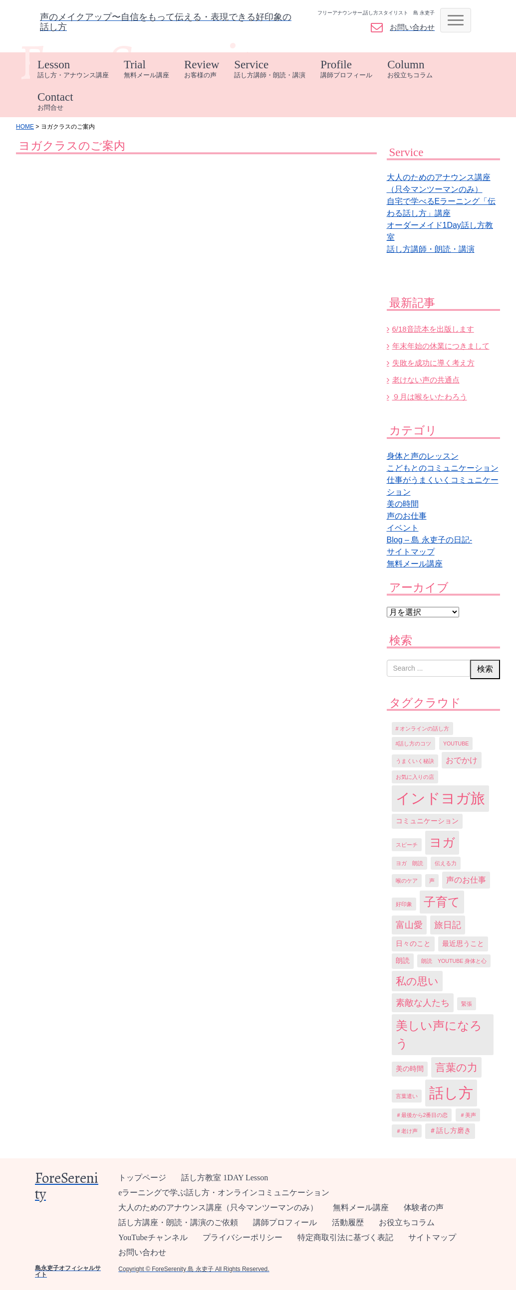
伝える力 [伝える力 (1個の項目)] (446, 863)
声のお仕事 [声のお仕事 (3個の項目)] (466, 880)
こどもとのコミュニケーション (443, 468)
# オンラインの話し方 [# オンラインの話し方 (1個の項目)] (423, 729)
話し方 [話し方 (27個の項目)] (451, 1093)
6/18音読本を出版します (433, 329)
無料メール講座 (415, 563)
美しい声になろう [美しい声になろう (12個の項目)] (439, 1034)
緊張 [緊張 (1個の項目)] (466, 1004)
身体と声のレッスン (423, 456)
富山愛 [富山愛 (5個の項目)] (409, 925)
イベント (403, 528)
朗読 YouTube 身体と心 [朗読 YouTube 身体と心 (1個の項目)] (454, 961)
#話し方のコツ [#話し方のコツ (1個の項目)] (414, 743)
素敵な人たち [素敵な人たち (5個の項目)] (423, 1002)
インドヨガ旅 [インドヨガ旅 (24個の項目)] (440, 798)
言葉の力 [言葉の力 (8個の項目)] (456, 1067)
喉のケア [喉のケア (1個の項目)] (407, 881)
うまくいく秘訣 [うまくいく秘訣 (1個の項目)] (415, 761)
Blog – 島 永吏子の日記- (430, 540)
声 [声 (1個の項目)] (432, 881)
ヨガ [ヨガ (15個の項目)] (442, 842)
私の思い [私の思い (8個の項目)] (417, 981)
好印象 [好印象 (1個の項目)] (404, 904)
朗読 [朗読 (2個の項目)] (403, 960)
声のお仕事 (407, 516)
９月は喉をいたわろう (429, 396)
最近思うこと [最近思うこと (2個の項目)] (463, 943)
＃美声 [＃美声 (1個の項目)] (468, 1115)
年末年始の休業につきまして (441, 346)
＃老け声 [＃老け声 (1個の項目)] (407, 1131)
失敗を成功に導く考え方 (433, 363)
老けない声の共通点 (426, 379)
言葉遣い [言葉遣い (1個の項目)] (407, 1096)
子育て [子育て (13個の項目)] (442, 902)
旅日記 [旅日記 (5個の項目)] (447, 925)
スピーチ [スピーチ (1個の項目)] (407, 845)
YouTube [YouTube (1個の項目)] (456, 743)
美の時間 (403, 504)
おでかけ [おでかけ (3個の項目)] (462, 760)
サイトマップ (411, 552)
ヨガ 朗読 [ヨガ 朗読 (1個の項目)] (409, 863)
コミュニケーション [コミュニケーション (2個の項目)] (427, 821)
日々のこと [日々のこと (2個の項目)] (413, 943)
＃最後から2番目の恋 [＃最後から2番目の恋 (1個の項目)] (422, 1115)
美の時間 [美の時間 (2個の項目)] (410, 1069)
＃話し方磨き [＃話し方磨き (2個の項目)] (450, 1130)
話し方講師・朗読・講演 (431, 249)
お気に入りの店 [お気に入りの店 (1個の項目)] (415, 777)
